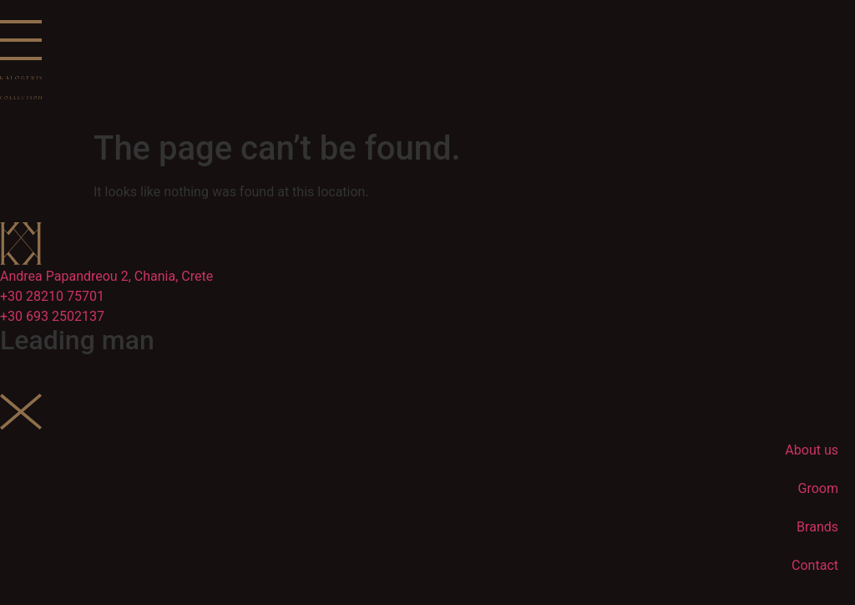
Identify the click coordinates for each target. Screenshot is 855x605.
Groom (818, 488)
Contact (815, 565)
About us (811, 450)
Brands (817, 527)
